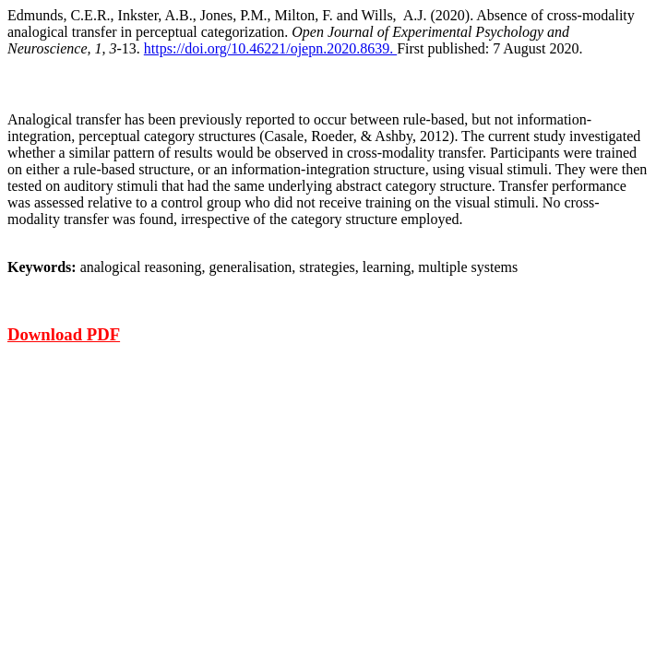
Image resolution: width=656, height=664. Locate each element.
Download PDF (63, 334)
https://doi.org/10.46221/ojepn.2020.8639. (270, 48)
